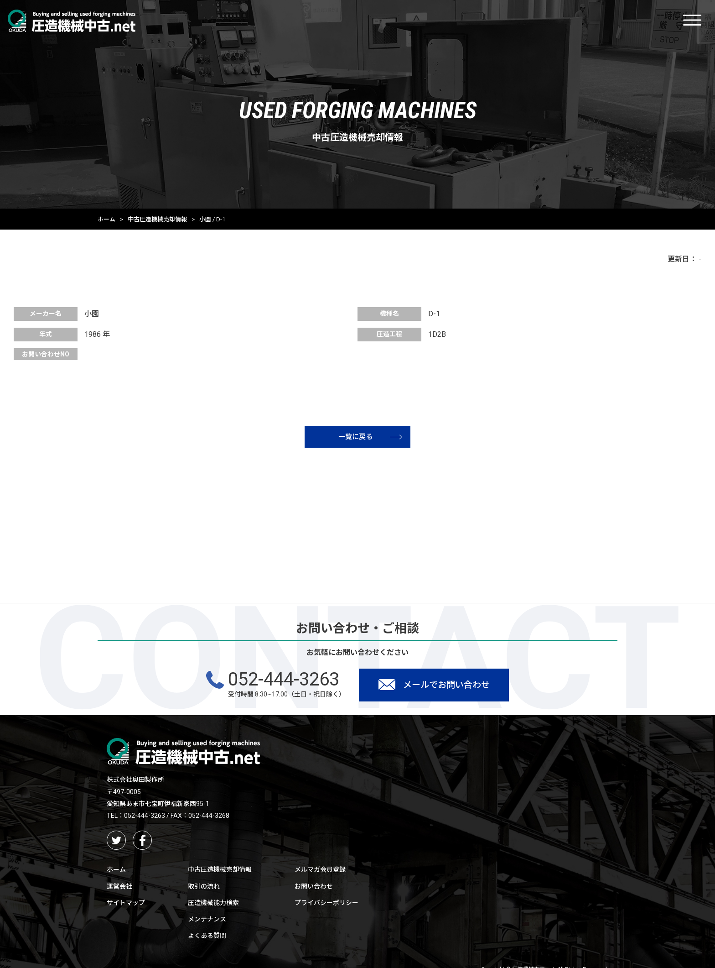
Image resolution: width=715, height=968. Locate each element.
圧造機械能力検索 (213, 904)
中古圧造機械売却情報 (157, 219)
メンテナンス (207, 921)
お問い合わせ (314, 888)
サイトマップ (126, 904)
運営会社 (119, 888)
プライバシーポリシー (326, 904)
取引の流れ (204, 888)
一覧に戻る (375, 437)
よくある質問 (207, 938)
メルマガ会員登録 (320, 871)
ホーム (106, 219)
